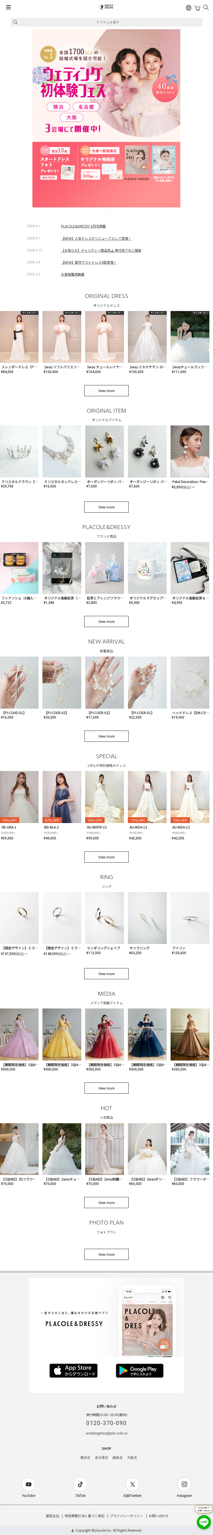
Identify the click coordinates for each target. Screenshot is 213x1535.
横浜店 (85, 1458)
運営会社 (52, 1515)
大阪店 (132, 1458)
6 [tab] (116, 215)
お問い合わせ (159, 1515)
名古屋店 (101, 1458)
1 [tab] (97, 215)
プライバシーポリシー (126, 1515)
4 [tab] (108, 215)
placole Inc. (103, 1530)
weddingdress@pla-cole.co (107, 1433)
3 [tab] (104, 215)
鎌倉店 (118, 1458)
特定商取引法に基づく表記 (85, 1515)
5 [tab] (112, 215)
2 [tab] (101, 215)
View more (106, 390)
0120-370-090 (106, 1423)
